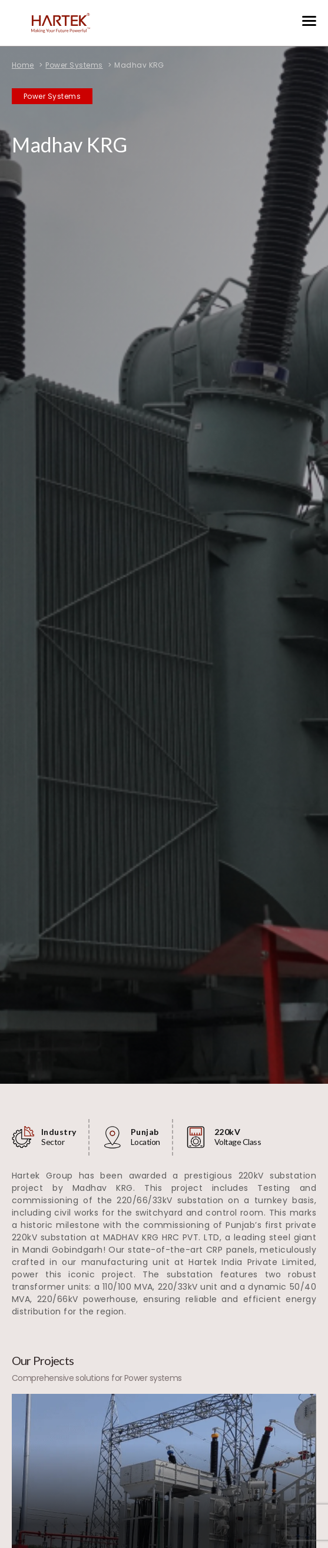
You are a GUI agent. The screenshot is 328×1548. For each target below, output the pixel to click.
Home (23, 65)
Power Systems (73, 65)
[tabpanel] (164, 542)
